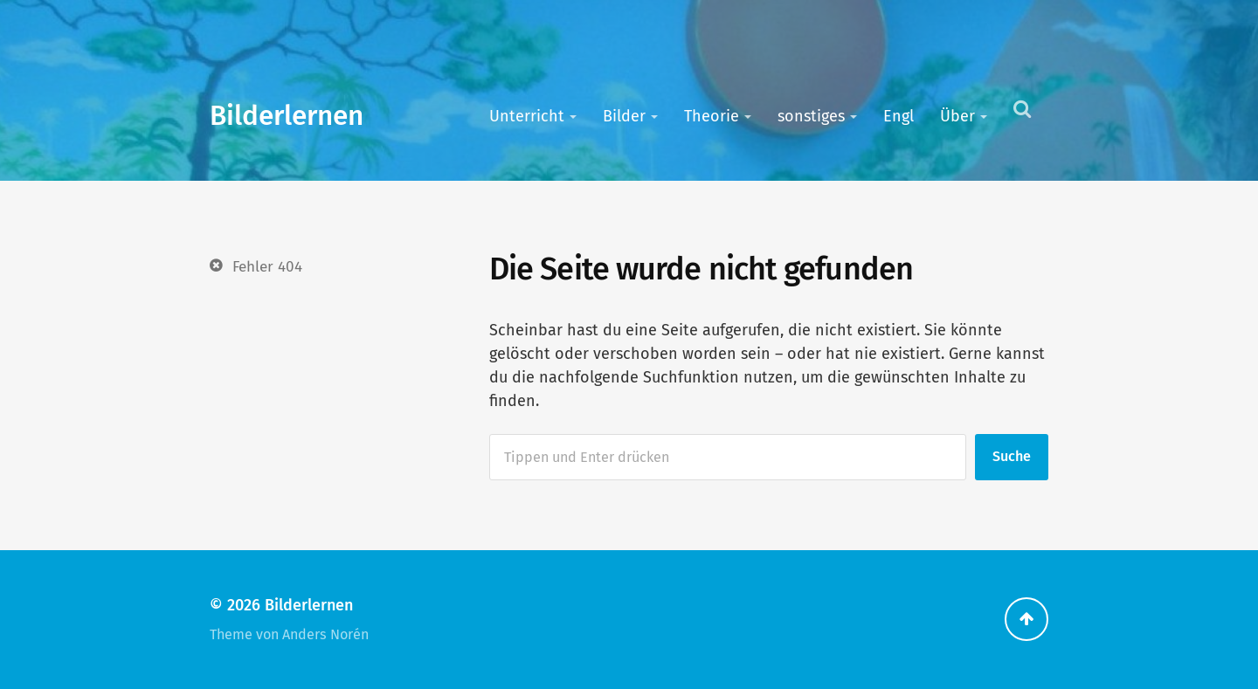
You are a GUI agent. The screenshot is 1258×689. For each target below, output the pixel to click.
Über (957, 116)
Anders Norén (325, 634)
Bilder (624, 116)
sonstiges (811, 116)
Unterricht (526, 116)
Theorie (711, 116)
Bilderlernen (286, 116)
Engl (898, 116)
